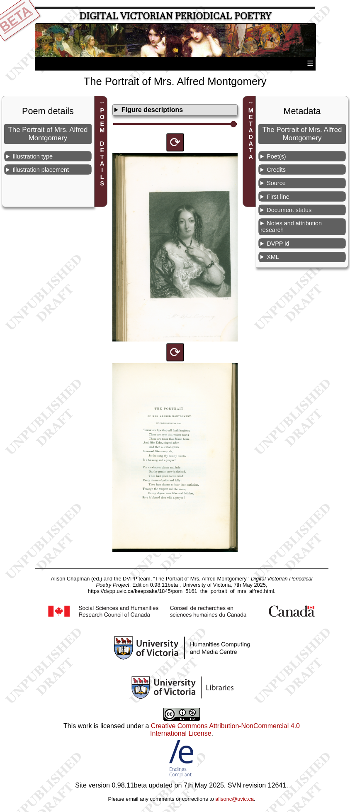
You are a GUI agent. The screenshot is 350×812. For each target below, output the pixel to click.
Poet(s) (276, 156)
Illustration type (32, 156)
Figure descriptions (152, 109)
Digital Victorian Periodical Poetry (175, 16)
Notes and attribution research (291, 226)
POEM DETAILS (102, 147)
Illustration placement (40, 169)
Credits (276, 169)
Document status (289, 210)
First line (278, 196)
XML (273, 257)
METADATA (251, 134)
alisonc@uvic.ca (234, 799)
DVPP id (278, 243)
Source (276, 183)
